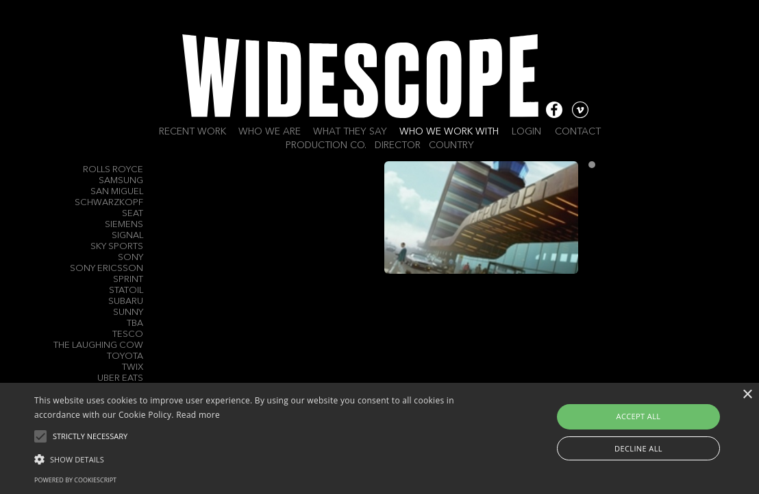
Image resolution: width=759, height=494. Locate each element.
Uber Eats (120, 378)
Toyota (125, 356)
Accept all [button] (639, 416)
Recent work (192, 132)
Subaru (125, 301)
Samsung (121, 180)
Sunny (128, 312)
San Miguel (116, 191)
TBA (135, 323)
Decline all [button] (638, 448)
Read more (198, 415)
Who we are (269, 132)
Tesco (127, 334)
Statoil (126, 290)
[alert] (379, 438)
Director (398, 145)
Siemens (124, 224)
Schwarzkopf (109, 202)
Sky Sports (116, 246)
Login (526, 132)
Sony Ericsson (106, 268)
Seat (132, 213)
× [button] (747, 395)
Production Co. (326, 145)
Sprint (128, 279)
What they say (350, 132)
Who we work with (449, 132)
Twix (132, 367)
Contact (578, 132)
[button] (258, 458)
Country (451, 145)
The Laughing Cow (98, 345)
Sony (130, 257)
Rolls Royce (113, 169)
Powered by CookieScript (75, 479)
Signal (127, 235)
